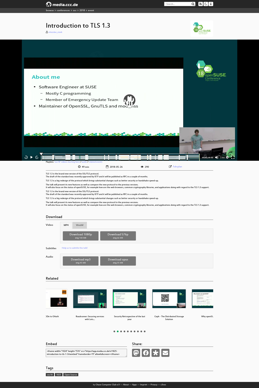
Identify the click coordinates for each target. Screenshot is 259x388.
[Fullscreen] (233, 157)
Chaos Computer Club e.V (108, 385)
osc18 (50, 375)
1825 (58, 375)
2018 (82, 10)
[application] (129, 100)
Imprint (143, 385)
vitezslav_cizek (55, 32)
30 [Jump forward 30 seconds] (37, 157)
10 (144, 331)
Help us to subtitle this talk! (75, 248)
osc (74, 10)
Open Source (71, 375)
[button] (129, 100)
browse (50, 10)
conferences (63, 10)
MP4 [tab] (66, 225)
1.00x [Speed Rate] (222, 158)
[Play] (31, 157)
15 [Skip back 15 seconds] (26, 157)
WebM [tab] (79, 225)
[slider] (120, 157)
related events (95, 162)
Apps (134, 385)
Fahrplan (177, 166)
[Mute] (216, 157)
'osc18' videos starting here (67, 162)
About (126, 385)
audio (84, 162)
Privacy (154, 385)
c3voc (163, 385)
